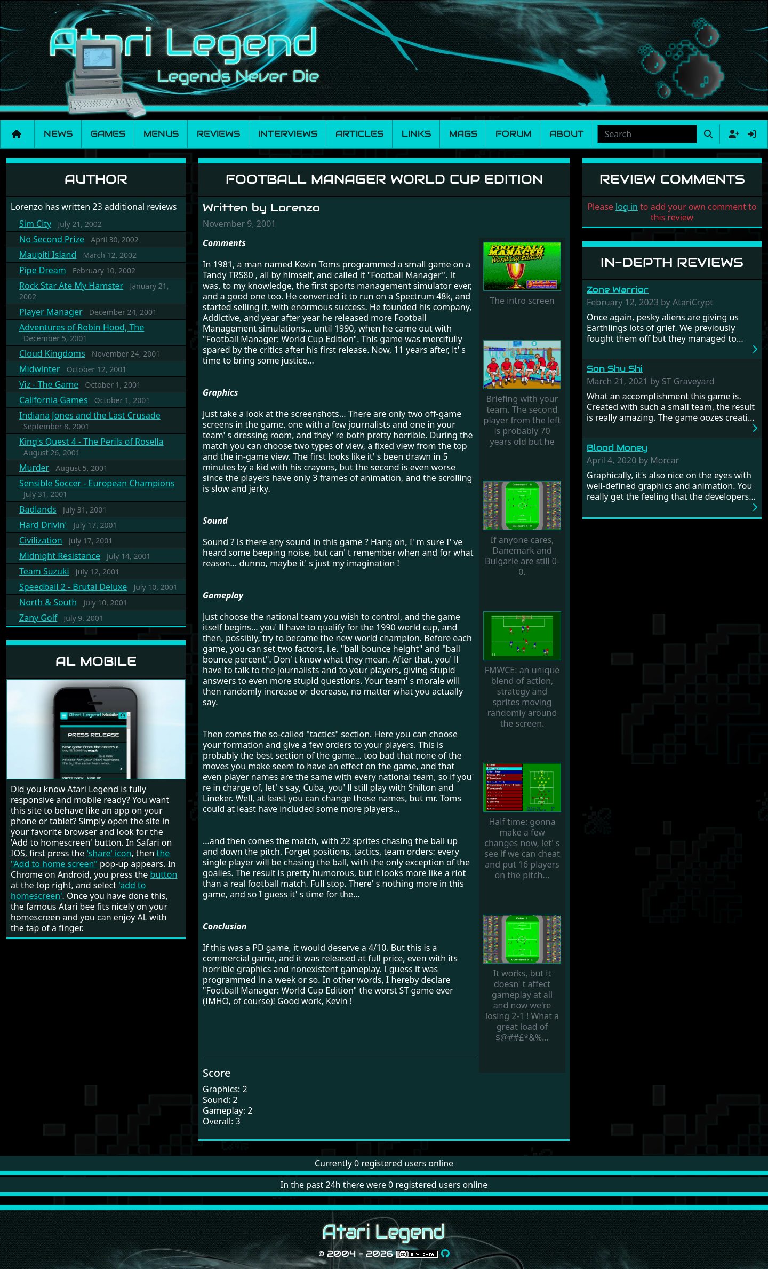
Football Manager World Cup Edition (384, 179)
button (164, 874)
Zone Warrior (618, 290)
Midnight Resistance (59, 556)
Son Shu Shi (615, 369)
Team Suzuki (44, 571)
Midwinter (39, 369)
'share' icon (108, 853)
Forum (513, 133)
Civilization (40, 540)
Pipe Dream (42, 270)
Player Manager (51, 312)
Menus (161, 133)
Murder (34, 468)
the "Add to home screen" (90, 858)
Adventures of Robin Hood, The (81, 327)
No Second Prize (51, 239)
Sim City (35, 224)
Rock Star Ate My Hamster (71, 285)
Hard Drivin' (43, 525)
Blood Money (617, 448)
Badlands (38, 509)
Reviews (218, 133)
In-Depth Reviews (672, 262)
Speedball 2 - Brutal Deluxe (73, 587)
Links (416, 133)
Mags (463, 133)
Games (108, 133)
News (58, 133)
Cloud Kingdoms (52, 353)
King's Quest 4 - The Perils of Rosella (91, 441)
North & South (48, 602)
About (566, 133)
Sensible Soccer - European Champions (96, 483)
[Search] (647, 134)
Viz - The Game (48, 384)
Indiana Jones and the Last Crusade (90, 415)
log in (626, 206)
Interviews (287, 133)
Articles (359, 133)
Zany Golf (38, 618)
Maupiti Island (47, 255)
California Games (53, 400)
